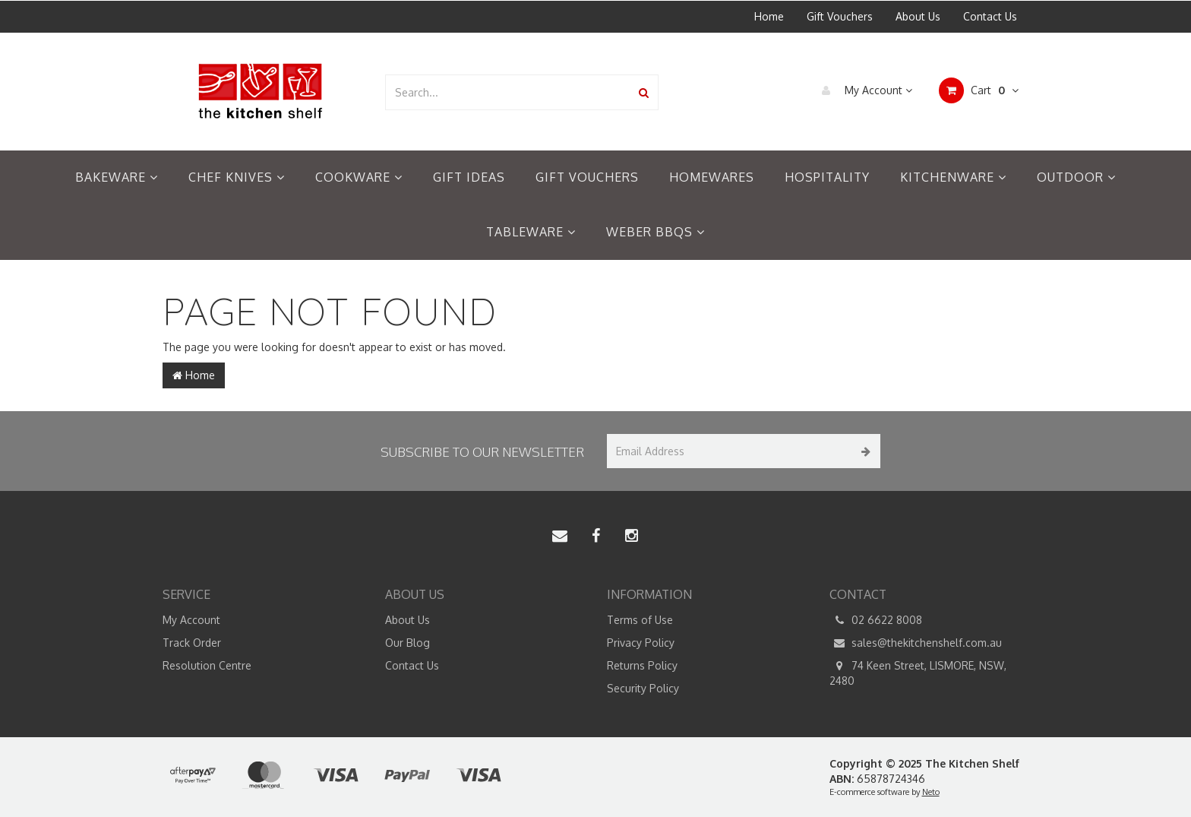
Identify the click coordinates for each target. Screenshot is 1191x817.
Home (769, 16)
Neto (931, 792)
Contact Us (990, 16)
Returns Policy (642, 665)
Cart (979, 90)
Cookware (359, 177)
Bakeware (116, 177)
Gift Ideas (469, 177)
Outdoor (1076, 177)
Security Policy (643, 688)
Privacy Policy (640, 642)
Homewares (711, 177)
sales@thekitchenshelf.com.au (915, 643)
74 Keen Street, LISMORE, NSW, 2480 (917, 672)
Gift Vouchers (840, 16)
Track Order (192, 642)
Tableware (531, 231)
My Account (863, 90)
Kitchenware (953, 177)
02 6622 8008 (875, 620)
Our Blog (407, 642)
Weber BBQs (655, 231)
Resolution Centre (207, 665)
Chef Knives (236, 177)
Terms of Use (640, 619)
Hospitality (827, 177)
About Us (918, 16)
